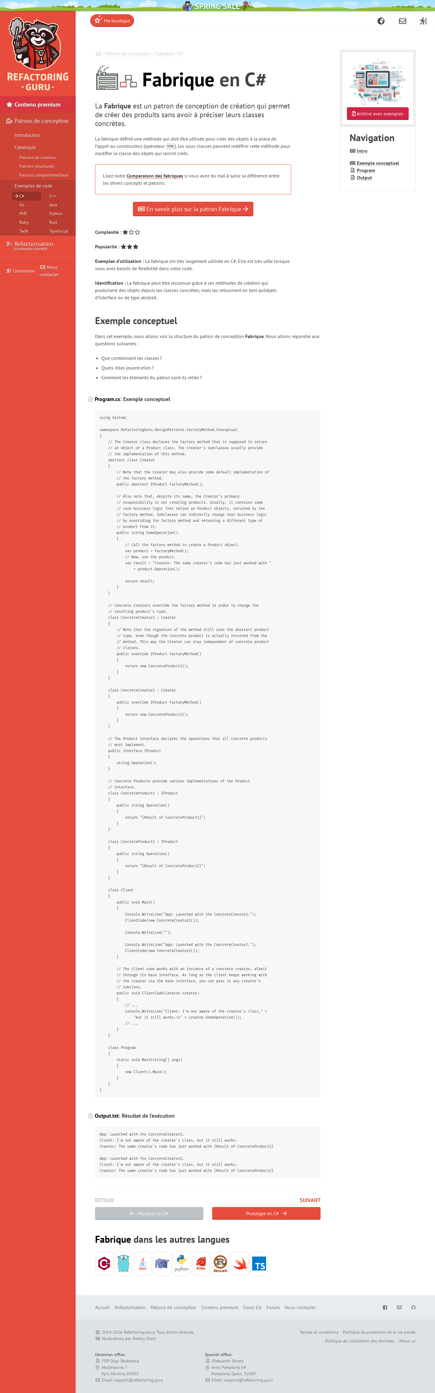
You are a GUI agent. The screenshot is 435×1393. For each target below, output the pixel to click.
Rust (53, 222)
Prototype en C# (266, 1213)
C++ (52, 196)
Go (22, 204)
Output (364, 177)
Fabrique (165, 53)
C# (180, 53)
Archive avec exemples (378, 114)
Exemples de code (33, 186)
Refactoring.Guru (139, 1332)
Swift (23, 231)
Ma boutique (112, 19)
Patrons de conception (128, 53)
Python (56, 213)
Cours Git (252, 1307)
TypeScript (58, 231)
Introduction (27, 135)
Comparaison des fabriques (155, 176)
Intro (362, 151)
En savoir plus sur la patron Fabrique (193, 209)
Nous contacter (49, 270)
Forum (273, 1307)
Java (53, 204)
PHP (23, 213)
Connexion (20, 271)
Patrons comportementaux (43, 175)
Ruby (24, 222)
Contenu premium (33, 104)
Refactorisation (29, 246)
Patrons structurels (36, 166)
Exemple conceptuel (378, 163)
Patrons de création (37, 157)
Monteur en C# (149, 1213)
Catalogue (25, 147)
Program (366, 170)
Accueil (102, 1307)
